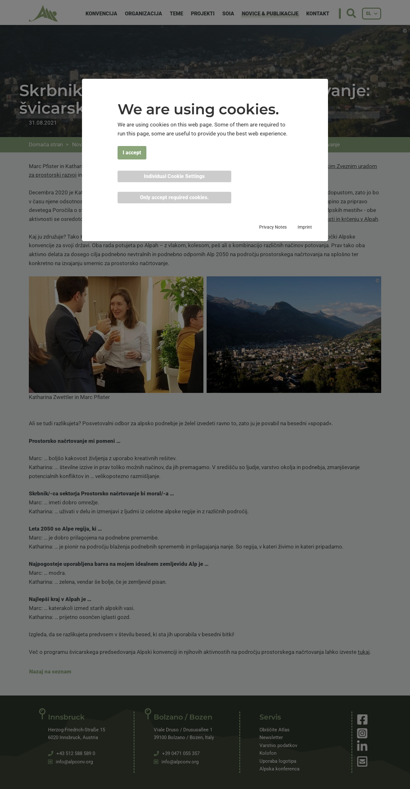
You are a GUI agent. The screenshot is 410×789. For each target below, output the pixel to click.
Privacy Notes (273, 227)
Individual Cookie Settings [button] (174, 176)
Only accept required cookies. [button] (174, 197)
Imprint (305, 227)
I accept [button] (132, 153)
